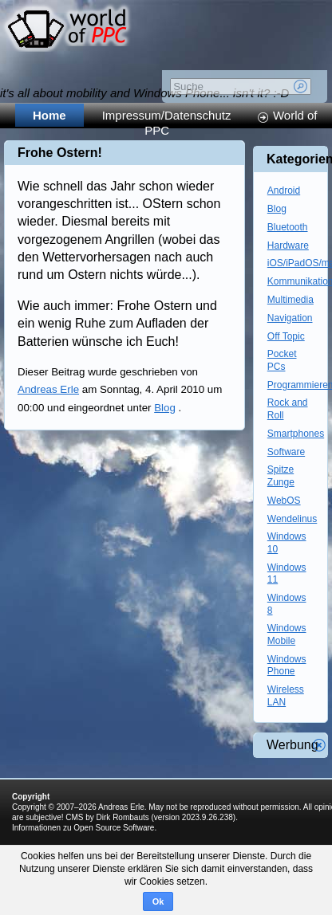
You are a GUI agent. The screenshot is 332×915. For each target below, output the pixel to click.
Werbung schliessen (319, 745)
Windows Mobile (286, 634)
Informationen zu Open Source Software (83, 827)
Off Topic (286, 336)
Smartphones (295, 433)
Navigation (290, 318)
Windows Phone (286, 665)
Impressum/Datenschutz (166, 115)
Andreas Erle (48, 389)
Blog (165, 408)
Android (283, 190)
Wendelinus (292, 518)
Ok (158, 901)
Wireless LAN (285, 696)
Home (49, 115)
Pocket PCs (282, 360)
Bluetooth (287, 227)
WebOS (284, 500)
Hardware (288, 245)
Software (286, 451)
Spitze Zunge (280, 476)
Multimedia (290, 299)
